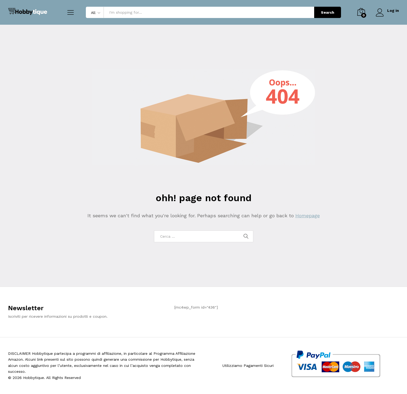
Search (327, 12)
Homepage (307, 215)
